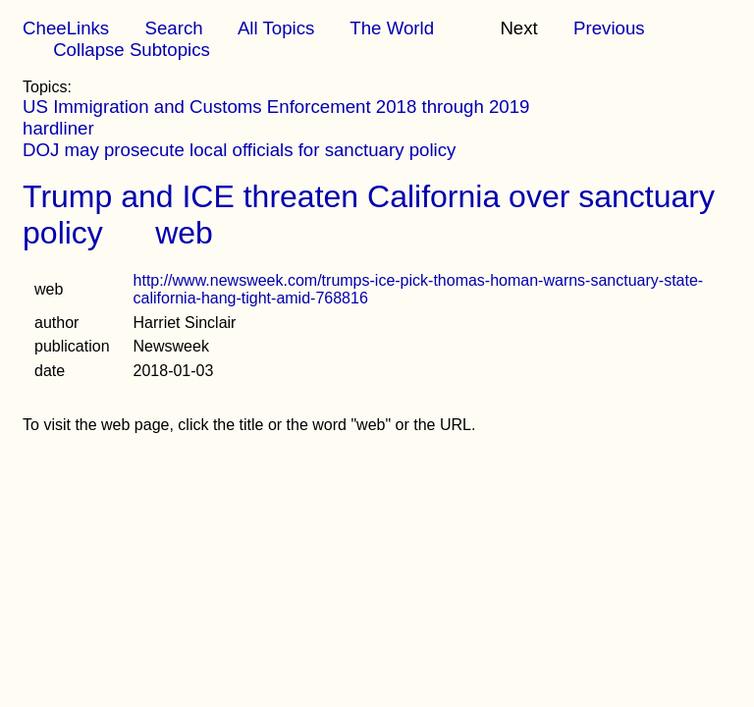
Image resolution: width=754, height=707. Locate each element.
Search (173, 28)
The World (392, 28)
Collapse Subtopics (131, 49)
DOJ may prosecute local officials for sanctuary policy (239, 149)
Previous (609, 28)
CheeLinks (66, 28)
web (184, 232)
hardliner (58, 128)
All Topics (276, 28)
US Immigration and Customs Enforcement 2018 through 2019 (276, 106)
